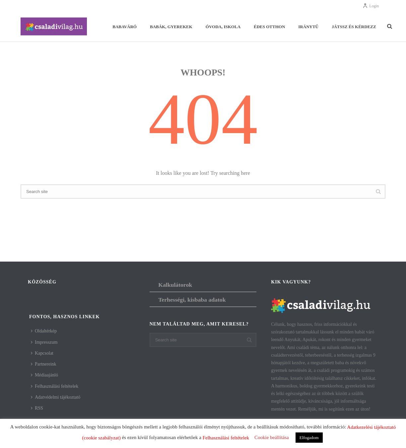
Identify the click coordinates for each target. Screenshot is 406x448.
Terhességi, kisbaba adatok (192, 299)
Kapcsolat (42, 353)
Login (371, 6)
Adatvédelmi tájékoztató (55, 397)
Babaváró (124, 26)
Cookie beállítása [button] (271, 437)
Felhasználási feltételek (54, 386)
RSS (37, 408)
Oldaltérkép (44, 330)
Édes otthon (269, 26)
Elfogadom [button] (309, 437)
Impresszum (44, 342)
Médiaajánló (44, 375)
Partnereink (43, 364)
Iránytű (308, 26)
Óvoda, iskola (223, 26)
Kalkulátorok (175, 284)
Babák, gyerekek (171, 26)
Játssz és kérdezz (354, 26)
